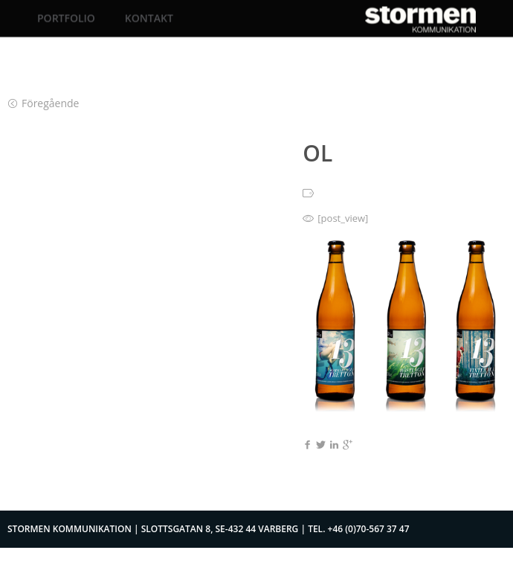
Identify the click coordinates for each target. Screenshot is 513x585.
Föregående (43, 103)
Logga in (428, 566)
